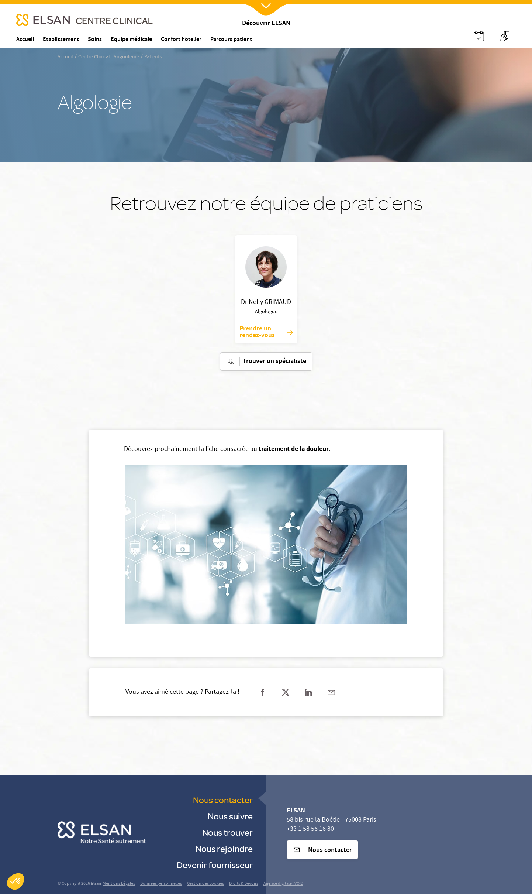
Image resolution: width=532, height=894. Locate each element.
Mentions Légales (119, 883)
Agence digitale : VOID (283, 883)
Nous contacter (223, 799)
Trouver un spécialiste (266, 361)
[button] (15, 881)
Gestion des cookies (205, 883)
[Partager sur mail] (331, 692)
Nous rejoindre (224, 848)
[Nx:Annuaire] (479, 36)
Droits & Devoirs (243, 883)
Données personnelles (161, 883)
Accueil (65, 57)
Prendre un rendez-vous (266, 332)
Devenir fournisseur (215, 864)
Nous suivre (230, 816)
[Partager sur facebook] (262, 692)
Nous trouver (227, 832)
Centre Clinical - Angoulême (108, 57)
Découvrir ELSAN (266, 23)
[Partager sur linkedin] (308, 692)
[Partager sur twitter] (285, 692)
